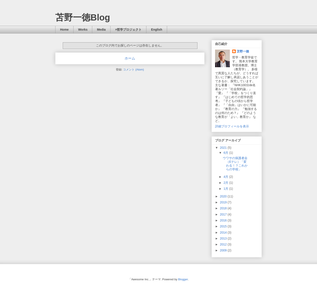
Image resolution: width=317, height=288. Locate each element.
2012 (224, 244)
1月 (226, 188)
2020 (224, 196)
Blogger (183, 279)
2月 (226, 182)
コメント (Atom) (133, 69)
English (156, 29)
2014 (224, 232)
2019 (224, 202)
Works (83, 29)
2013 (224, 238)
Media (101, 29)
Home (64, 29)
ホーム (130, 58)
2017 (224, 214)
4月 (226, 176)
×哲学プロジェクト (128, 29)
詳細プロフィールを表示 (232, 126)
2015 (224, 226)
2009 (224, 250)
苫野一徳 (243, 51)
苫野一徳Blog (82, 17)
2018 (224, 208)
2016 (224, 220)
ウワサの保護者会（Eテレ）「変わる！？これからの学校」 (235, 163)
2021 (224, 147)
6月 (226, 152)
